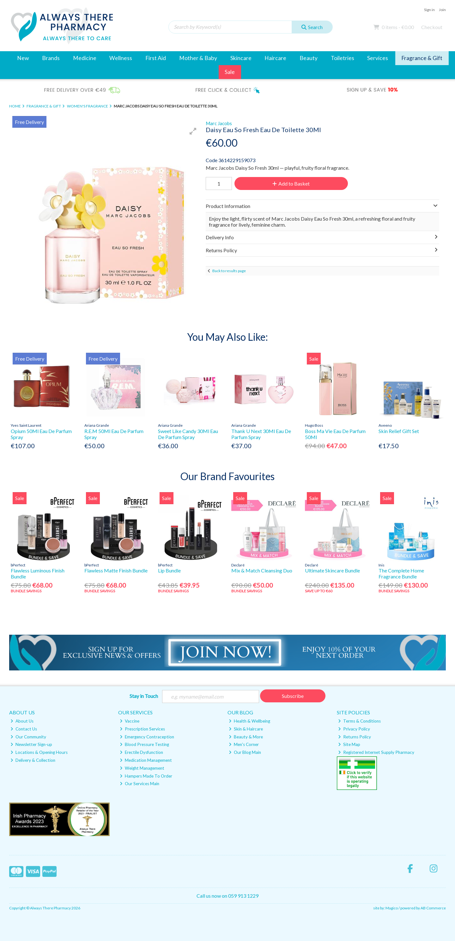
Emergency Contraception (147, 736)
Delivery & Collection (32, 760)
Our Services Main (139, 783)
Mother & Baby (198, 58)
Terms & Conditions (359, 721)
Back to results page (229, 270)
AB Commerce (433, 908)
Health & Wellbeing (249, 721)
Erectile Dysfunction (141, 752)
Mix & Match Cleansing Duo (261, 570)
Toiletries (342, 58)
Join (442, 9)
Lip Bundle (169, 570)
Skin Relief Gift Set (399, 431)
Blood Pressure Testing (144, 744)
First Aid (155, 58)
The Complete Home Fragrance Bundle (401, 573)
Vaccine (129, 721)
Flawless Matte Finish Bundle (116, 570)
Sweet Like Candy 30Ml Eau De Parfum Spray (188, 434)
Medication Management (146, 760)
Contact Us (23, 728)
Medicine (84, 58)
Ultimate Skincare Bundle (332, 570)
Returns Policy (354, 736)
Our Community (28, 736)
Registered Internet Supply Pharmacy (376, 752)
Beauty (309, 58)
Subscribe (293, 696)
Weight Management (142, 768)
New (23, 58)
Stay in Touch (144, 696)
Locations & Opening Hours (39, 752)
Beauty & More (246, 736)
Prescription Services (142, 728)
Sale (230, 72)
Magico (391, 908)
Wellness (120, 58)
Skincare (241, 58)
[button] (193, 131)
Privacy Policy (354, 728)
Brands (51, 58)
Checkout (431, 27)
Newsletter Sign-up (31, 744)
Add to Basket (291, 183)
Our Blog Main (245, 752)
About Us (21, 721)
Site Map (349, 744)
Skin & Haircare (246, 728)
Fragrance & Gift (421, 58)
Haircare (275, 58)
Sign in (429, 9)
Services (377, 58)
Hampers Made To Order (146, 776)
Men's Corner (244, 744)
